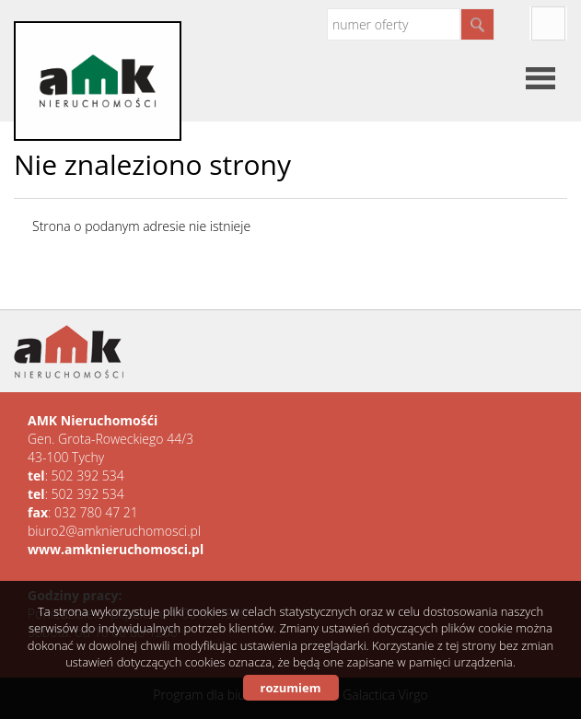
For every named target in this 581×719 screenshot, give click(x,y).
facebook (548, 23)
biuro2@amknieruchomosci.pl (114, 530)
